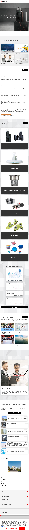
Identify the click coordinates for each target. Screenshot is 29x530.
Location (2, 483)
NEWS (3, 491)
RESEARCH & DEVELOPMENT (6, 504)
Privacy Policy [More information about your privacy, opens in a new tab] (3, 526)
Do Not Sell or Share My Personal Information (11, 528)
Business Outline (4, 479)
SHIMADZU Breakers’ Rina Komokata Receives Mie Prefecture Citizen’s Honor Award (14, 95)
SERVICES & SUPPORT (5, 496)
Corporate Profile (4, 477)
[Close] (27, 521)
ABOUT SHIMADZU (5, 499)
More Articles (25, 317)
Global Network (3, 485)
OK (21, 528)
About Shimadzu (4, 458)
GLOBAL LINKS (4, 512)
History (2, 481)
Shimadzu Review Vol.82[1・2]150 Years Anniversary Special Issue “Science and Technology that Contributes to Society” (13, 102)
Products (25, 123)
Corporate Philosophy (5, 475)
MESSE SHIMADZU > (14, 307)
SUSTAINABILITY (4, 507)
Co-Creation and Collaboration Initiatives (14, 412)
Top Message (3, 473)
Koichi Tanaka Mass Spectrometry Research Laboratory (11, 487)
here (3, 115)
